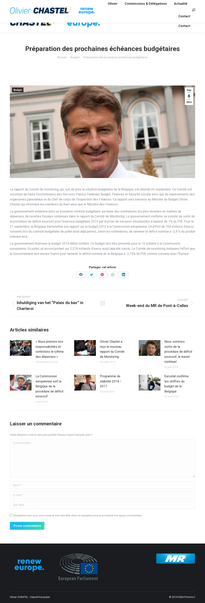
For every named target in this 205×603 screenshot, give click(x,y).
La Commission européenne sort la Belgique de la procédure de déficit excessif (49, 386)
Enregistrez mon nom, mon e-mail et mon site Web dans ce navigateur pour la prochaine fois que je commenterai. (77, 515)
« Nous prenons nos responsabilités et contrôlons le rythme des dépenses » (50, 349)
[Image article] (21, 348)
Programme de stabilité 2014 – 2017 (111, 381)
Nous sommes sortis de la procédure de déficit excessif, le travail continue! (178, 352)
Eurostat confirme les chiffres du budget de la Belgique (176, 383)
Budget (18, 90)
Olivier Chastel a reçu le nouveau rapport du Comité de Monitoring (112, 349)
